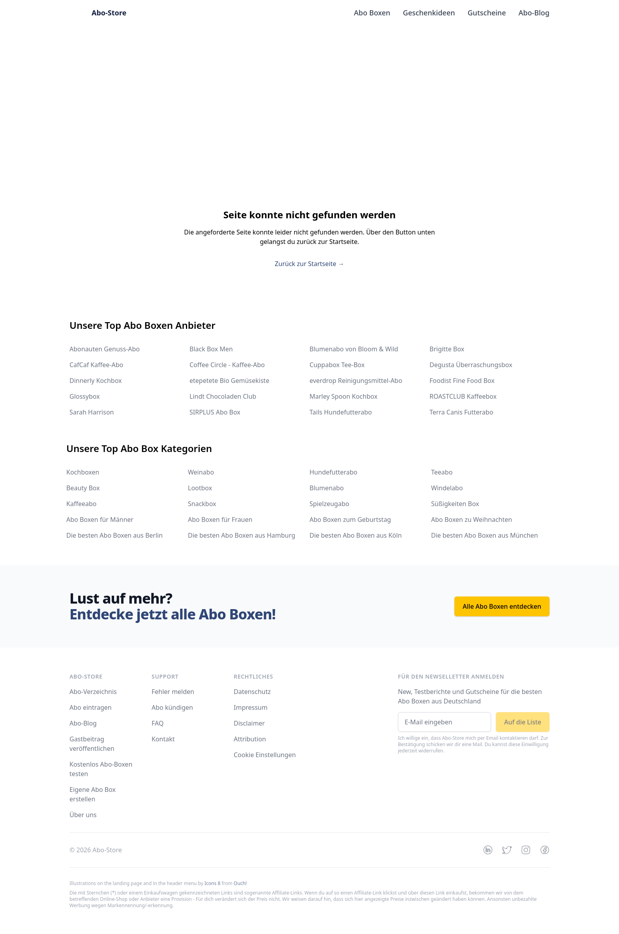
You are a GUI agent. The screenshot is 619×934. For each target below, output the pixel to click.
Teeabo (441, 472)
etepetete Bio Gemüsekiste (229, 380)
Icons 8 (212, 883)
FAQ (157, 723)
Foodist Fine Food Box (462, 380)
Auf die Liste (522, 722)
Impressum (251, 707)
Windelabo (447, 488)
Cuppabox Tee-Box (337, 364)
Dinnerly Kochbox (95, 380)
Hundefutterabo (333, 472)
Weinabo (201, 472)
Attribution (250, 739)
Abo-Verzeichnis (93, 691)
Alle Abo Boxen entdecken (502, 606)
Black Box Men (211, 349)
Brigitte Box (447, 349)
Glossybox (84, 396)
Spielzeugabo (329, 503)
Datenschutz (252, 691)
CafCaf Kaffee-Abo (96, 364)
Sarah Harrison (91, 412)
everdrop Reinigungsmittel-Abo (356, 380)
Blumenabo (327, 488)
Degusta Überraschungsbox (471, 364)
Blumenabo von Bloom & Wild (354, 349)
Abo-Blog (534, 12)
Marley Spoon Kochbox (343, 396)
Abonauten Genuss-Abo (104, 349)
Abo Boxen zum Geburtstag (350, 519)
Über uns (83, 814)
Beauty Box (83, 488)
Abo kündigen (172, 707)
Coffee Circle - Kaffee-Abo (227, 364)
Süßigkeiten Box (455, 503)
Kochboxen (82, 472)
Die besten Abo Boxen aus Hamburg (241, 535)
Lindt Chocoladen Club (222, 396)
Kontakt (163, 739)
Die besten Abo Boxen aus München (484, 535)
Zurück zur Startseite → (309, 263)
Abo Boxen (372, 12)
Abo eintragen (90, 707)
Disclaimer (249, 723)
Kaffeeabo (81, 503)
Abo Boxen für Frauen (220, 519)
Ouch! (240, 883)
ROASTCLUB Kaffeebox (463, 396)
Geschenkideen (429, 12)
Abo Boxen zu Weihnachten (471, 519)
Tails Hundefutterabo (341, 412)
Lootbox (200, 488)
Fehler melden (173, 691)
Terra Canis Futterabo (461, 412)
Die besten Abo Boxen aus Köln (356, 535)
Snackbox (202, 503)
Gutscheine (487, 12)
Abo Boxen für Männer (99, 519)
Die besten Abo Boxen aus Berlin (114, 535)
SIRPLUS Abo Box (214, 412)
